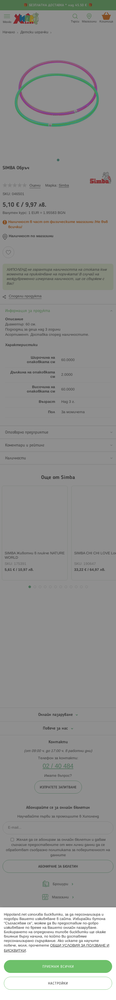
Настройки (58, 983)
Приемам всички (58, 967)
